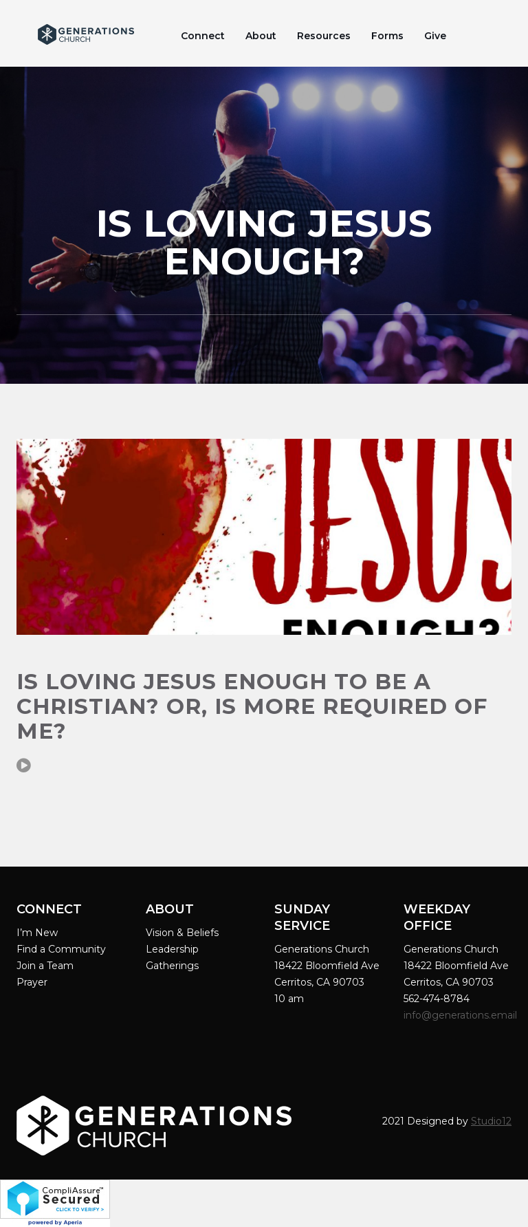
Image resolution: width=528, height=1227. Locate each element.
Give (435, 36)
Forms (387, 36)
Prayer (31, 982)
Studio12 (491, 1121)
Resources (324, 36)
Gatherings (172, 965)
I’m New (37, 932)
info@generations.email (462, 1015)
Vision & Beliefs (182, 932)
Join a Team (45, 965)
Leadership (172, 949)
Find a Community (61, 949)
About (260, 36)
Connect (203, 36)
